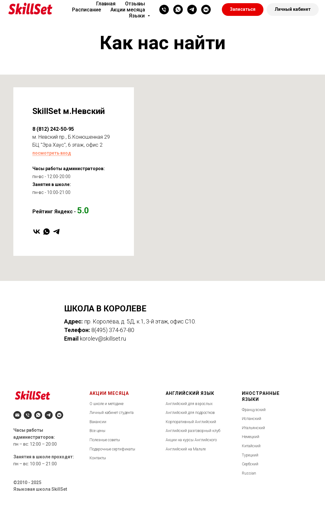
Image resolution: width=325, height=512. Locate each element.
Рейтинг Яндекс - (54, 212)
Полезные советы (105, 440)
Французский (254, 410)
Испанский (251, 418)
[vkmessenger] (206, 9)
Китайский (251, 446)
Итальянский (253, 428)
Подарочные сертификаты (112, 449)
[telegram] (192, 9)
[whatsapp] (178, 9)
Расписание (86, 10)
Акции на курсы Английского (191, 440)
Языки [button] (137, 16)
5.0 (83, 210)
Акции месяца (127, 10)
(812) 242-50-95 (54, 129)
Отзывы (135, 4)
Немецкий (250, 437)
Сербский (250, 464)
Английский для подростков (190, 412)
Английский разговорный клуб (193, 431)
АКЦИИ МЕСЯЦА (109, 393)
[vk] (37, 232)
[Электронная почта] (17, 415)
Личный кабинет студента (112, 412)
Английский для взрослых (189, 404)
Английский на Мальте (186, 449)
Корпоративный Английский (191, 422)
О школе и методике (106, 404)
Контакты (98, 458)
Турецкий (250, 455)
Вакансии (98, 422)
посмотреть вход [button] (51, 153)
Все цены (97, 431)
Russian (249, 473)
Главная (106, 4)
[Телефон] (164, 9)
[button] (242, 9)
